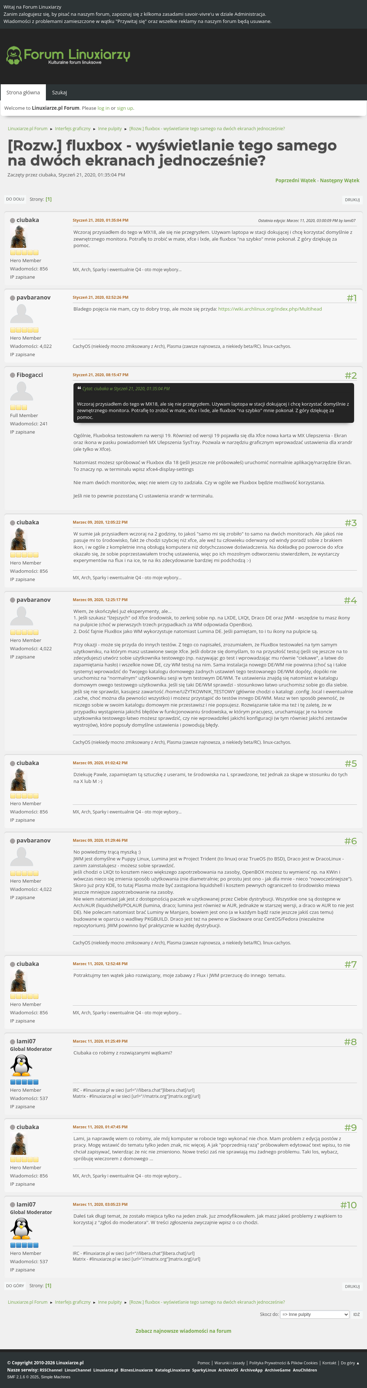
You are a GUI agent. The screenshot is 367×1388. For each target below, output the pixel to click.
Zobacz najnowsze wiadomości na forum (183, 1331)
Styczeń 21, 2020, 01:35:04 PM (100, 220)
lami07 (25, 1041)
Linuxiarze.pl (106, 1370)
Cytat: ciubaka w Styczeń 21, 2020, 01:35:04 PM (126, 388)
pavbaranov (33, 297)
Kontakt (329, 1362)
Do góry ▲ (350, 1362)
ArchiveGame (278, 1370)
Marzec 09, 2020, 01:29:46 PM (100, 840)
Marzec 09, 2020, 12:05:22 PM (100, 522)
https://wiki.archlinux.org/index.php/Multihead (270, 309)
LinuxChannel (78, 1370)
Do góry (15, 1285)
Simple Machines (55, 1377)
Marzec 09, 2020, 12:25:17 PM (100, 599)
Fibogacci (29, 375)
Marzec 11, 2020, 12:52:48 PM (100, 963)
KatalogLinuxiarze (172, 1370)
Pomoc (203, 1362)
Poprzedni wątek (295, 180)
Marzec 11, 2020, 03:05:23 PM (100, 1204)
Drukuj (352, 199)
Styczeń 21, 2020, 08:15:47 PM (100, 374)
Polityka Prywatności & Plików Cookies (283, 1362)
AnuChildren (305, 1370)
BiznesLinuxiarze (136, 1370)
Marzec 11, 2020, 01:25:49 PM (100, 1041)
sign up (125, 108)
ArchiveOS (228, 1370)
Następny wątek (339, 180)
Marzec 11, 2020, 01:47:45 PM (100, 1126)
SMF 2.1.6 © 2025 (23, 1377)
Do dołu (15, 199)
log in (103, 108)
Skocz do (269, 1314)
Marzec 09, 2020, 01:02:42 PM (100, 762)
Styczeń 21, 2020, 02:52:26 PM (100, 297)
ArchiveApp (251, 1370)
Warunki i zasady (230, 1362)
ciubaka (27, 220)
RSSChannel (51, 1370)
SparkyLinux (204, 1370)
